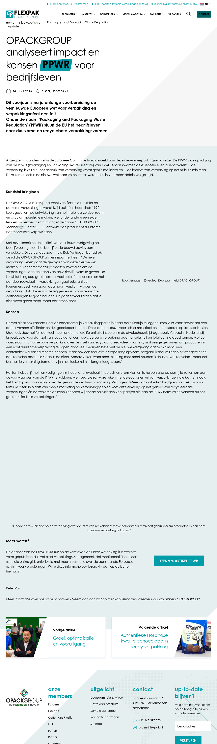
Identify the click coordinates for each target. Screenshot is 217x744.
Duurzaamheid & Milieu (106, 697)
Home (10, 22)
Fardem (53, 704)
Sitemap (96, 723)
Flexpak (53, 711)
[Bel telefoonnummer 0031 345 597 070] (146, 720)
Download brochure (104, 704)
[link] (56, 637)
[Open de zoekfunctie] (189, 14)
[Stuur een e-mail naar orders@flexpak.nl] (148, 727)
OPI (50, 724)
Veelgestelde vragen (104, 717)
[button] (204, 14)
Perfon (52, 730)
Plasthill (53, 737)
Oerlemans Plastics (61, 717)
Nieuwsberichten (30, 22)
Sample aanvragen (103, 710)
